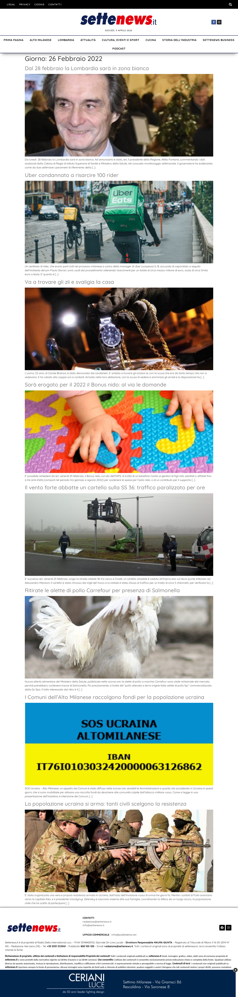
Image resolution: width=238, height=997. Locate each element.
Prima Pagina (13, 40)
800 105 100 (87, 946)
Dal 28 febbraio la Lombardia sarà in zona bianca (87, 68)
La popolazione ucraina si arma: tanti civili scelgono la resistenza (105, 803)
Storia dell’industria (179, 40)
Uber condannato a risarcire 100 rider (72, 175)
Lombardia (66, 40)
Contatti (55, 4)
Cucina (151, 40)
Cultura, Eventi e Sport (120, 40)
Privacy (25, 4)
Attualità (88, 40)
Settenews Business (219, 40)
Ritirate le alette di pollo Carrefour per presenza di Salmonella (102, 590)
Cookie (39, 4)
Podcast (119, 48)
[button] (230, 4)
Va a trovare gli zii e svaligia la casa (69, 282)
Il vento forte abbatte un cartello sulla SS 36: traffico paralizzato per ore (115, 487)
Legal (11, 4)
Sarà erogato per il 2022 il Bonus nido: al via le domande (95, 384)
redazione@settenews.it (97, 921)
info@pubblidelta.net (124, 934)
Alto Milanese (41, 40)
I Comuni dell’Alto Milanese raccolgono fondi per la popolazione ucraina (114, 697)
